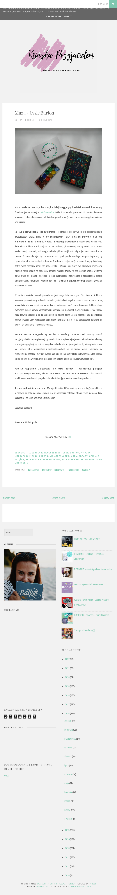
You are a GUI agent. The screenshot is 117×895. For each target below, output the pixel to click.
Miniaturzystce (47, 212)
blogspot (21, 452)
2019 (67, 686)
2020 (67, 677)
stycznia (68, 818)
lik (70, 437)
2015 (67, 830)
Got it (68, 16)
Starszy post (108, 498)
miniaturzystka (59, 456)
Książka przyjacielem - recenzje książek (56, 884)
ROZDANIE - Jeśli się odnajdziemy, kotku (93, 569)
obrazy (83, 456)
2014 (67, 839)
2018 (67, 695)
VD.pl (6, 776)
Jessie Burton (70, 452)
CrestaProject (42, 886)
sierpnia (67, 756)
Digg (86, 470)
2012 (67, 857)
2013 (67, 848)
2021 (67, 668)
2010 (67, 875)
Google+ (60, 470)
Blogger (92, 884)
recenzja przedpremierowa (43, 459)
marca (67, 801)
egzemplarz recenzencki (44, 452)
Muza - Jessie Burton (34, 113)
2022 (67, 659)
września (68, 747)
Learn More (53, 16)
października (70, 738)
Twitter (46, 470)
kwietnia (68, 792)
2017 (67, 704)
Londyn (43, 456)
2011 (67, 866)
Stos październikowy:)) (84, 630)
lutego (67, 810)
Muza (74, 456)
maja (66, 783)
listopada (68, 729)
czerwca (68, 774)
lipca (66, 765)
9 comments (46, 120)
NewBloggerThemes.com (79, 886)
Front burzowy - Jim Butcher (87, 538)
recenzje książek (73, 459)
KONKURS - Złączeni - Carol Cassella (91, 615)
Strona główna (58, 498)
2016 (67, 713)
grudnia (67, 720)
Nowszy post (9, 498)
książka (86, 452)
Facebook (33, 470)
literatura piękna (26, 456)
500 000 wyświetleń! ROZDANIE (88, 584)
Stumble (74, 470)
